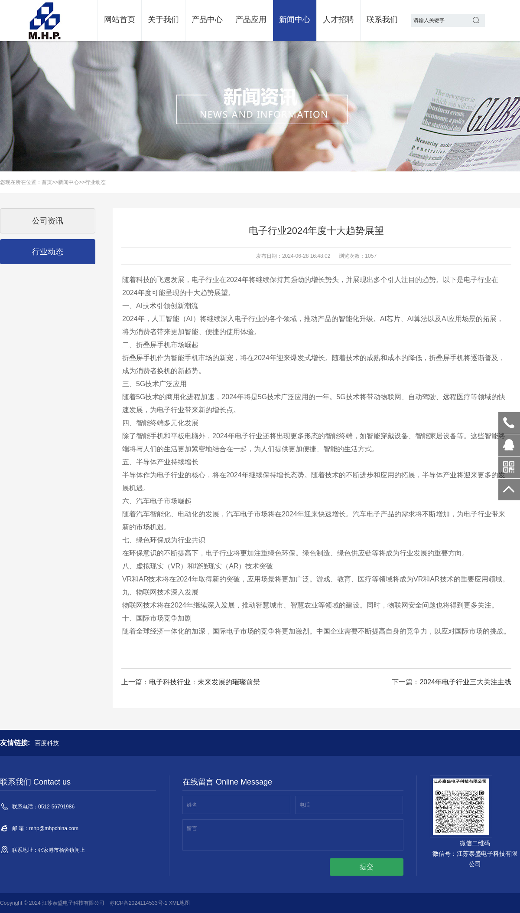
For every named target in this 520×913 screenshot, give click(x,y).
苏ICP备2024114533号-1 (138, 903)
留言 (192, 828)
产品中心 (207, 19)
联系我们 (382, 19)
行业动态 (95, 182)
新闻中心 (294, 19)
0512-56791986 (509, 423)
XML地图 (179, 903)
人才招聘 (338, 19)
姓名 (192, 805)
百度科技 (47, 742)
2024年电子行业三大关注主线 (465, 682)
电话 (304, 805)
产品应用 (250, 19)
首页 (47, 182)
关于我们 (163, 19)
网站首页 (119, 19)
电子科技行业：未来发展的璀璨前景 (204, 682)
